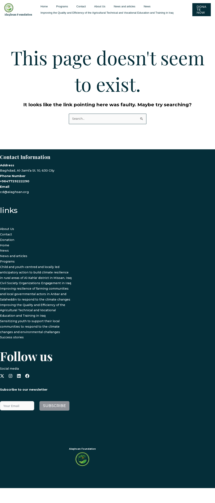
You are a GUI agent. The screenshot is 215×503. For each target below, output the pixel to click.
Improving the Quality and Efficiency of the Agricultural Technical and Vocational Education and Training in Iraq (105, 12)
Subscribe (54, 420)
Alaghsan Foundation (18, 14)
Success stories (12, 352)
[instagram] (10, 391)
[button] (201, 9)
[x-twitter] (2, 391)
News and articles (111, 6)
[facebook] (27, 391)
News (131, 6)
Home (42, 6)
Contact (73, 6)
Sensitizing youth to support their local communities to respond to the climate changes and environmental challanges (32, 341)
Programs (58, 6)
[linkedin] (19, 391)
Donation (7, 240)
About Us (89, 6)
